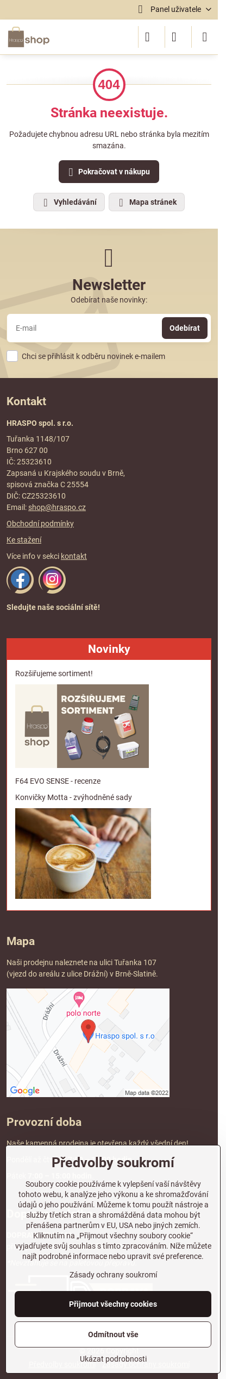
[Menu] (205, 37)
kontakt (74, 556)
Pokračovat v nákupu (107, 172)
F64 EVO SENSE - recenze (58, 781)
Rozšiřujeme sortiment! (54, 673)
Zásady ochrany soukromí (113, 1274)
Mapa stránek (146, 202)
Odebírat (185, 328)
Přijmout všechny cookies (113, 1304)
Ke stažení (24, 540)
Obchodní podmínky (40, 523)
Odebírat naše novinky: (109, 299)
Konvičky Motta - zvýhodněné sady (73, 797)
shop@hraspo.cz (57, 507)
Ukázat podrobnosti (113, 1359)
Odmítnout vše (113, 1334)
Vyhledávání (68, 202)
